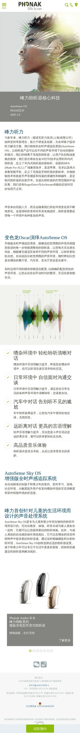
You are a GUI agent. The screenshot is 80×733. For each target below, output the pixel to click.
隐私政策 (53, 688)
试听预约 (40, 729)
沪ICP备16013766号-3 (40, 685)
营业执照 (10, 693)
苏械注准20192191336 (46, 696)
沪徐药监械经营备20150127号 (29, 693)
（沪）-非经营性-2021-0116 (35, 688)
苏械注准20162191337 (54, 693)
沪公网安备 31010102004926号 (40, 703)
